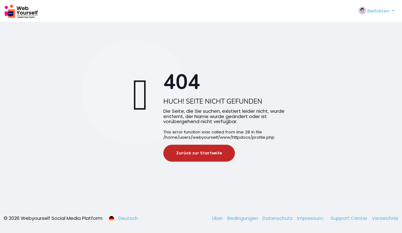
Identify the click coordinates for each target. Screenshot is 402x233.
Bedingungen (243, 218)
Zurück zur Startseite (199, 153)
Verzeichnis (385, 218)
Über (218, 218)
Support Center (350, 218)
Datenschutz (278, 218)
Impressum (310, 218)
